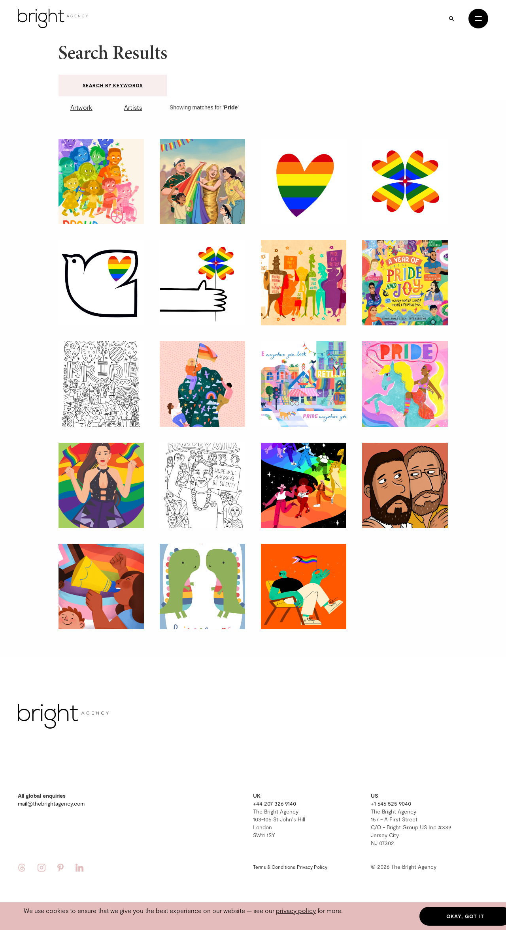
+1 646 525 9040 (391, 803)
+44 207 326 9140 (274, 803)
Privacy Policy (312, 867)
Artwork (81, 107)
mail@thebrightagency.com (51, 803)
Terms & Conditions (274, 867)
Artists (133, 107)
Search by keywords (112, 85)
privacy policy (296, 910)
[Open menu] (478, 18)
